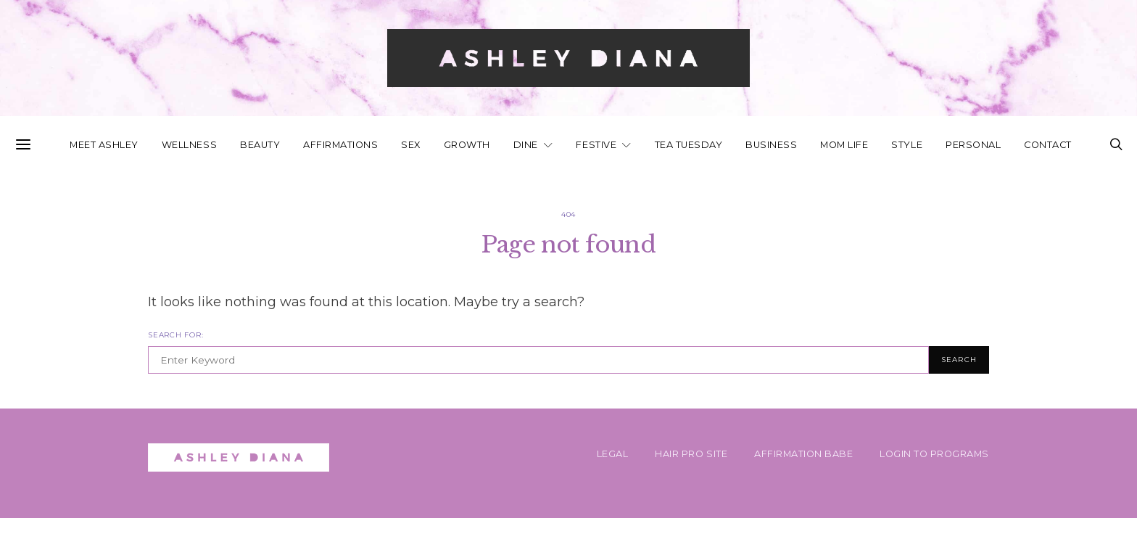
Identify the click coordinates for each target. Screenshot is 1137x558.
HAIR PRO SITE (691, 453)
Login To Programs (934, 453)
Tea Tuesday (689, 144)
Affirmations (340, 144)
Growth (467, 144)
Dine (525, 144)
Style (906, 144)
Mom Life (844, 144)
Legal (613, 453)
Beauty (260, 144)
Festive (596, 144)
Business (771, 144)
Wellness (189, 144)
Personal (973, 144)
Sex (411, 144)
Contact (1048, 144)
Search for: (175, 335)
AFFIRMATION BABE (803, 453)
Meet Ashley (104, 144)
